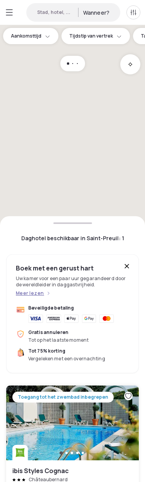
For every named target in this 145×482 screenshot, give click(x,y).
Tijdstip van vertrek (95, 36)
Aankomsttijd (31, 36)
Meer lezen (30, 293)
